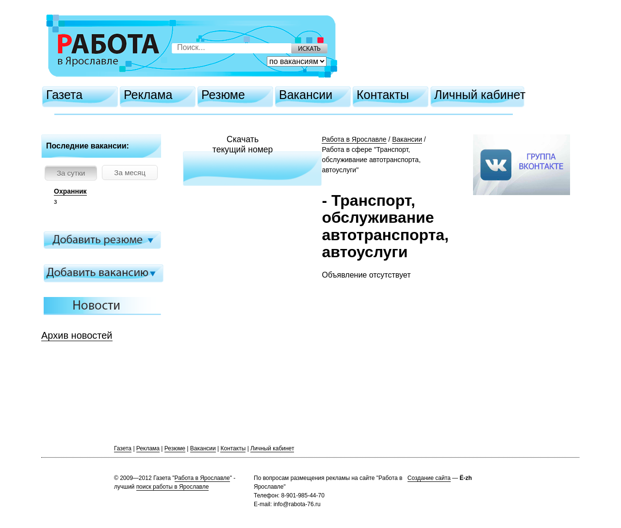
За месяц (129, 172)
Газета (64, 94)
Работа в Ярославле (354, 139)
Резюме (223, 94)
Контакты (383, 94)
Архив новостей (77, 335)
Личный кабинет (479, 94)
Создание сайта (429, 478)
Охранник (70, 191)
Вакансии (305, 94)
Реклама (148, 94)
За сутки (71, 173)
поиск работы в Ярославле (172, 486)
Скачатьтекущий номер (242, 144)
